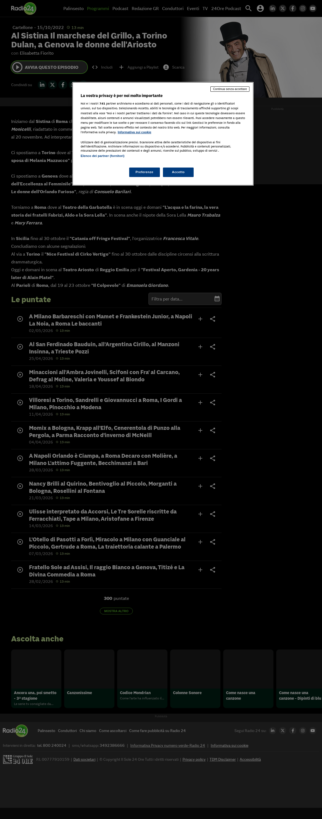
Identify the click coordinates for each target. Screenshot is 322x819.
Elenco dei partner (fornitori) (102, 156)
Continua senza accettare (230, 89)
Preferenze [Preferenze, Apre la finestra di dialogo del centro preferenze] (144, 172)
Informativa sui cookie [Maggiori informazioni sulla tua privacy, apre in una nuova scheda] (134, 132)
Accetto (178, 172)
